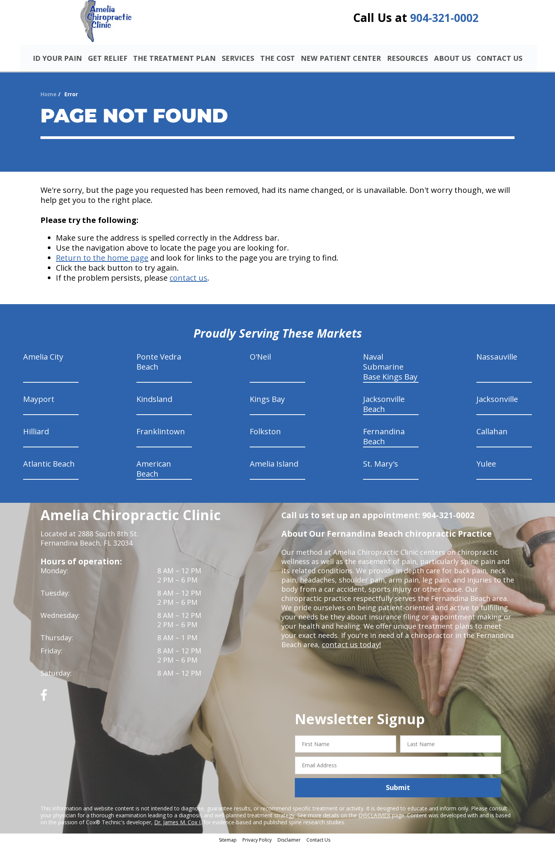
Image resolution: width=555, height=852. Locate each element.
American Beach (153, 475)
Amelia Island (274, 470)
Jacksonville (497, 405)
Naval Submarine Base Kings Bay (390, 373)
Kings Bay (267, 405)
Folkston (265, 438)
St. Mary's (380, 470)
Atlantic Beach (49, 470)
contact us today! (350, 651)
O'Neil (260, 363)
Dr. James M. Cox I (177, 828)
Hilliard (36, 438)
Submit (398, 794)
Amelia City (43, 363)
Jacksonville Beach (384, 410)
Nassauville (496, 363)
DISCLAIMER (374, 821)
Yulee (486, 470)
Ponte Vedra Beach (158, 368)
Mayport (38, 405)
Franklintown (160, 438)
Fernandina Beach (384, 443)
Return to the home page (102, 264)
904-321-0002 (444, 20)
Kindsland (154, 405)
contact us (188, 284)
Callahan (492, 438)
